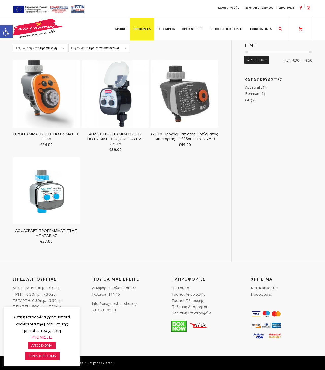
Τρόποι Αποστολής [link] (188, 294)
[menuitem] (229, 7)
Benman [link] (252, 93)
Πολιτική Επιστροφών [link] (191, 312)
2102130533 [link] (286, 7)
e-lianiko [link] (49, 9)
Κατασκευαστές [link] (265, 287)
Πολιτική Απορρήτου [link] (189, 306)
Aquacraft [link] (253, 87)
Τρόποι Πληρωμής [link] (187, 300)
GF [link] (247, 99)
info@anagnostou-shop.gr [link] (114, 303)
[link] (6, 31)
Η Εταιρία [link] (180, 287)
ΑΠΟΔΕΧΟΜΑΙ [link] (42, 345)
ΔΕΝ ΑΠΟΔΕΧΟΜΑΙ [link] (42, 355)
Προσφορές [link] (261, 294)
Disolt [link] (108, 363)
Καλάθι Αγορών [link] (228, 7)
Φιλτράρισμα (257, 60)
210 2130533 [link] (104, 309)
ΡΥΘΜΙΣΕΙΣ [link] (42, 337)
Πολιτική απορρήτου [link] (259, 7)
